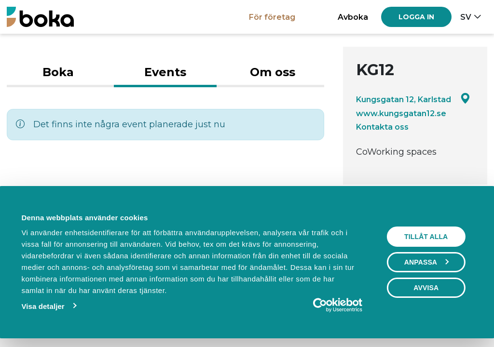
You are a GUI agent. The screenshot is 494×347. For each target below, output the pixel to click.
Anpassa (426, 262)
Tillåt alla (426, 236)
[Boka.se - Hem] (40, 16)
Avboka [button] (353, 17)
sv (465, 17)
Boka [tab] (58, 72)
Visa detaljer (42, 306)
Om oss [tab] (272, 72)
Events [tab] (165, 72)
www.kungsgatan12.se (401, 113)
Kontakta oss (382, 127)
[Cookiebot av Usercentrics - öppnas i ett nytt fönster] (320, 305)
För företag (272, 17)
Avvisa (426, 288)
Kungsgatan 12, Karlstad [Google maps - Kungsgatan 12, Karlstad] (413, 99)
